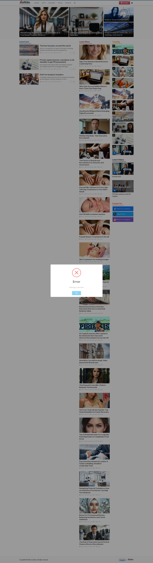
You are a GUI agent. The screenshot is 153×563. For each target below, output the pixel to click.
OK (76, 293)
